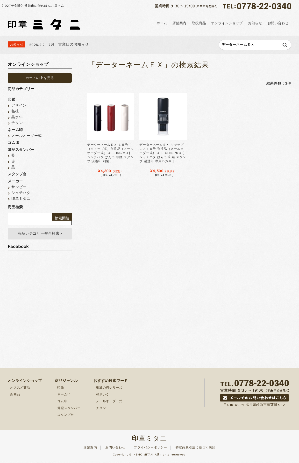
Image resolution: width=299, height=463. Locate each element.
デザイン (19, 105)
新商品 (15, 396)
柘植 (15, 111)
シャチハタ (20, 193)
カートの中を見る (40, 78)
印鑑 (11, 99)
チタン (17, 123)
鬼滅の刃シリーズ (109, 389)
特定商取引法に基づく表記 (195, 449)
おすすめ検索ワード (110, 382)
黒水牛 (17, 117)
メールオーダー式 (26, 135)
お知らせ (241, 23)
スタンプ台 (17, 174)
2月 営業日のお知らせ (69, 44)
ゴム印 (13, 142)
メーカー (15, 181)
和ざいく (102, 396)
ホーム (113, 23)
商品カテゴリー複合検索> (40, 234)
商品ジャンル (66, 382)
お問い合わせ (273, 23)
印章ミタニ (20, 198)
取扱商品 (165, 23)
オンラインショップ (204, 23)
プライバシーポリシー (150, 449)
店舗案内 (138, 23)
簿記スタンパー (21, 149)
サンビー (19, 187)
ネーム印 (15, 130)
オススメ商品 (20, 389)
